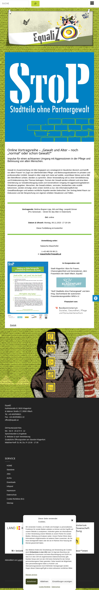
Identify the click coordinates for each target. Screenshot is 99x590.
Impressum (11, 491)
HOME (9, 466)
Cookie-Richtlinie (44, 587)
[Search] (35, 3)
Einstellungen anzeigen (62, 581)
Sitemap (10, 503)
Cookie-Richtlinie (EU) (15, 499)
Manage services (31, 575)
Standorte (10, 470)
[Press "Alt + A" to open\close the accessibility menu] (96, 298)
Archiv (9, 478)
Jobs (9, 474)
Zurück (13, 325)
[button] (72, 520)
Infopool (10, 486)
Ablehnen (44, 581)
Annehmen (31, 581)
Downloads (11, 482)
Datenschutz (56, 587)
